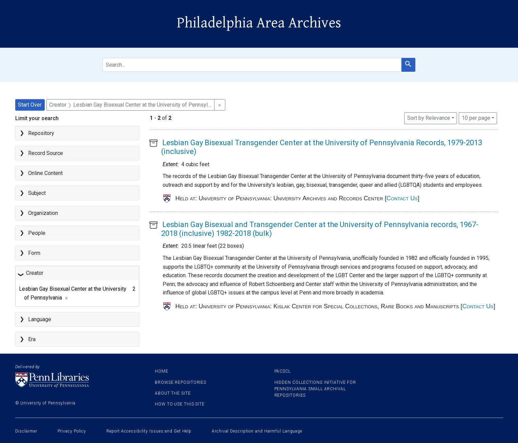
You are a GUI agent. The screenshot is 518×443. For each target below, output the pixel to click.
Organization (43, 213)
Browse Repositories (180, 382)
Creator (34, 273)
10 (476, 117)
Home (161, 371)
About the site (173, 393)
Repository (41, 133)
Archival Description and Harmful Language (257, 431)
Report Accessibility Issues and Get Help (148, 431)
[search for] (252, 65)
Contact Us (402, 198)
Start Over (30, 105)
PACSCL (282, 371)
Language (39, 319)
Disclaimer (26, 431)
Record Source (45, 153)
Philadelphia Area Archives (259, 23)
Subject (37, 193)
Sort (428, 118)
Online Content (45, 173)
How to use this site (180, 404)
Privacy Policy (72, 431)
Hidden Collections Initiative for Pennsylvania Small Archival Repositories (315, 389)
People (36, 233)
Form (34, 253)
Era (32, 339)
